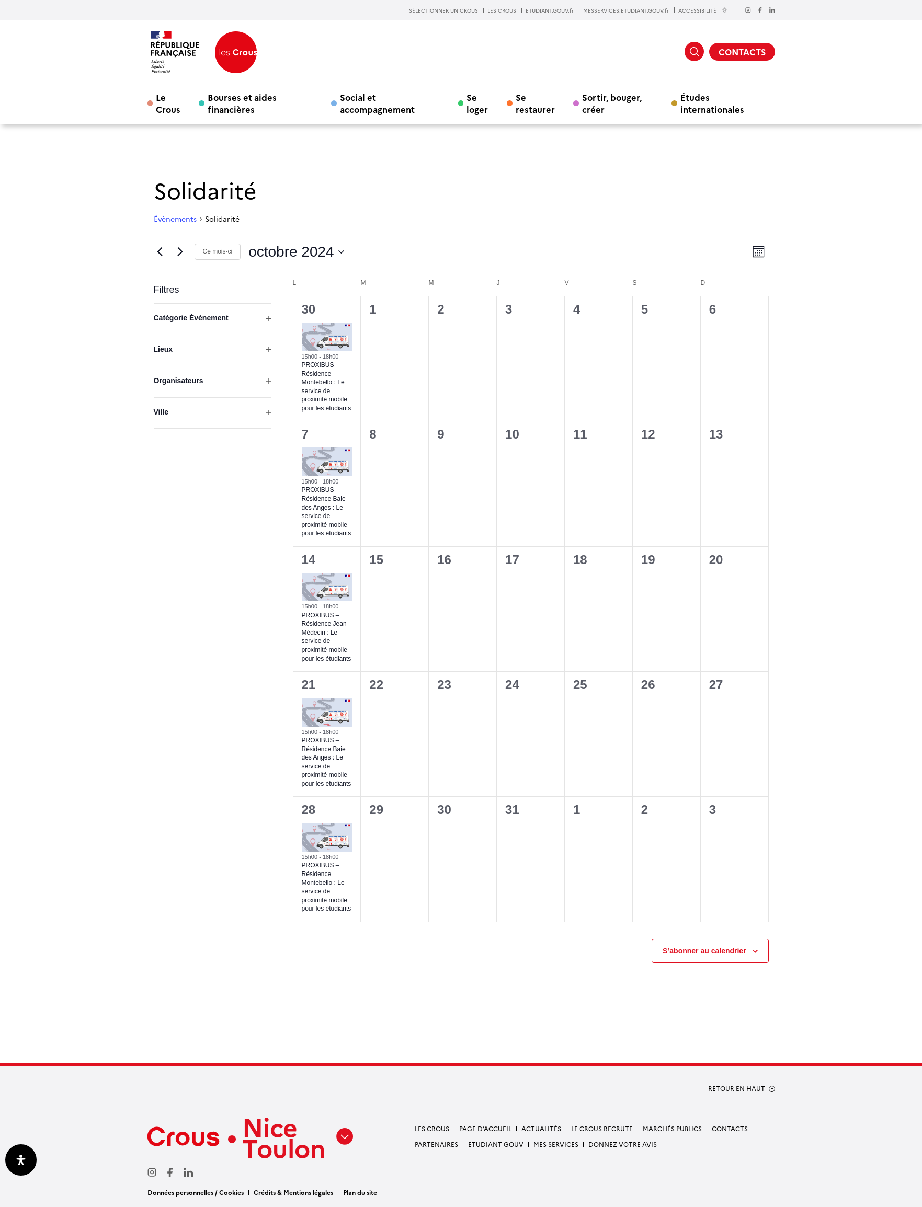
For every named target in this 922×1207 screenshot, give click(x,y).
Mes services (555, 1144)
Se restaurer (535, 103)
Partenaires (436, 1144)
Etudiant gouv (495, 1144)
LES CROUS (501, 10)
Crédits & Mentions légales (293, 1192)
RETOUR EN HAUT (736, 1088)
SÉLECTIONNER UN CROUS (443, 10)
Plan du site (360, 1192)
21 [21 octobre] (309, 684)
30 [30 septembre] (309, 309)
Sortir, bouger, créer (612, 103)
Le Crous (168, 103)
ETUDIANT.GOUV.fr (550, 10)
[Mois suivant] (180, 252)
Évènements (175, 219)
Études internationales (712, 103)
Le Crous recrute (602, 1128)
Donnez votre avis (622, 1144)
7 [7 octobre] (305, 434)
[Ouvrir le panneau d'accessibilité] (21, 1160)
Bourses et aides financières (242, 103)
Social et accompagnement (377, 103)
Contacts (730, 1128)
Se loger (477, 103)
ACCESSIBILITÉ (702, 10)
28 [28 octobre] (309, 809)
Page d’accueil (485, 1128)
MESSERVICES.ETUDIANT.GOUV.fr (626, 10)
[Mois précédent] (160, 252)
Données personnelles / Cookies (195, 1192)
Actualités (541, 1128)
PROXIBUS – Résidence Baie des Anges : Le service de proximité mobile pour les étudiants (326, 511)
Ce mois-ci (218, 251)
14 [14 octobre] (309, 560)
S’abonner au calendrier (704, 951)
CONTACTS (742, 52)
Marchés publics (672, 1128)
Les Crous (432, 1128)
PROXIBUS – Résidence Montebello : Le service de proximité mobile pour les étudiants (326, 886)
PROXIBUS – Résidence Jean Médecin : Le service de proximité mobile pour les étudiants (326, 637)
